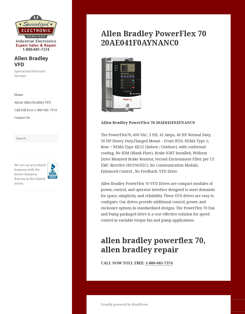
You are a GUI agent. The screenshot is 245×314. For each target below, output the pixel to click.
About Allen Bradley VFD (32, 102)
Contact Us (22, 118)
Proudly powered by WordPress (124, 304)
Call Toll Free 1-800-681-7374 (35, 110)
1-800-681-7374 (159, 263)
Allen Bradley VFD (31, 61)
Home (18, 95)
